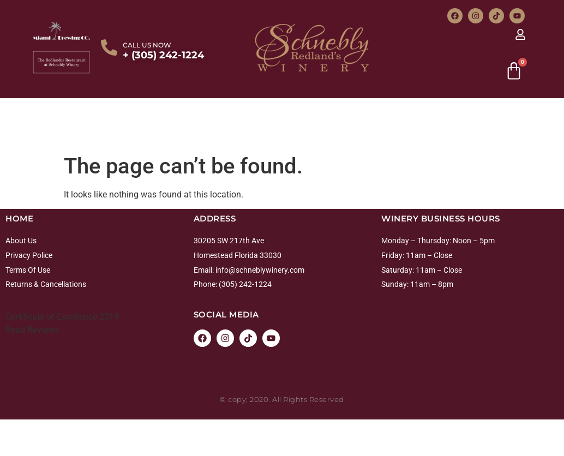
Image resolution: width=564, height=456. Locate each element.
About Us (21, 240)
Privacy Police (28, 255)
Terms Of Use (27, 270)
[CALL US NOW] (109, 47)
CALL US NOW (147, 45)
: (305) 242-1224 (243, 284)
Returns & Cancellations (45, 284)
